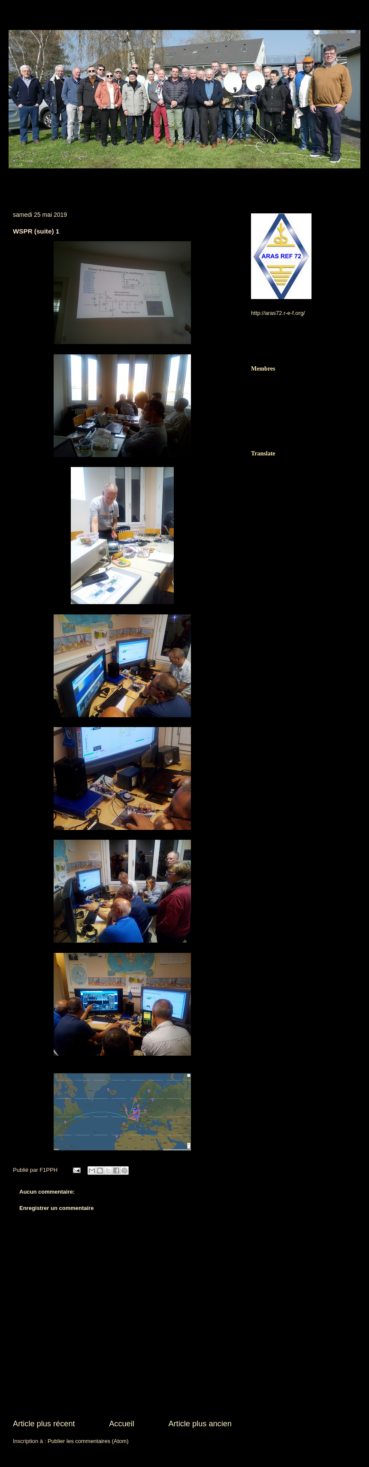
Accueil (121, 1423)
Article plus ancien (200, 1423)
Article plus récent (44, 1423)
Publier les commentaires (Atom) (88, 1441)
